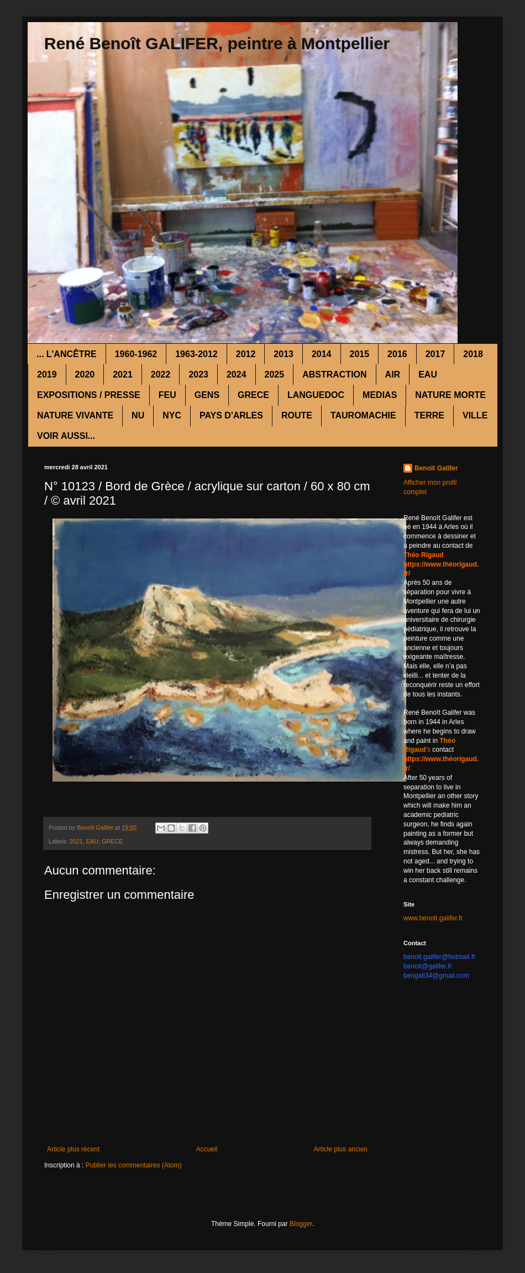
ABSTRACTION (334, 374)
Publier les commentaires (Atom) (134, 1165)
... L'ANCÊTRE (66, 354)
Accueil (207, 1149)
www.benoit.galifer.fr (433, 918)
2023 (198, 374)
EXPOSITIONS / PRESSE (88, 395)
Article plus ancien (341, 1149)
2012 (246, 354)
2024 (236, 374)
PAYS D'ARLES (231, 415)
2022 (161, 374)
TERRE (429, 415)
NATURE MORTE (450, 395)
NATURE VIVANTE (75, 415)
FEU (167, 395)
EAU (427, 374)
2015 (360, 354)
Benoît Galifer (436, 468)
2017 (435, 354)
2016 (397, 354)
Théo (447, 741)
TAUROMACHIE (363, 415)
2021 (123, 374)
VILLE (475, 415)
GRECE (253, 395)
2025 (275, 374)
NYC (171, 415)
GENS (207, 395)
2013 (283, 354)
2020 (85, 374)
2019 (47, 374)
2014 (322, 354)
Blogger (301, 1224)
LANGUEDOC (315, 395)
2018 (473, 354)
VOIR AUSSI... (66, 436)
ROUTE (296, 415)
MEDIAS (380, 395)
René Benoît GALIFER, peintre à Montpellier (217, 43)
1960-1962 (136, 354)
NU (138, 415)
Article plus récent (73, 1149)
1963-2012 (196, 354)
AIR (393, 374)
